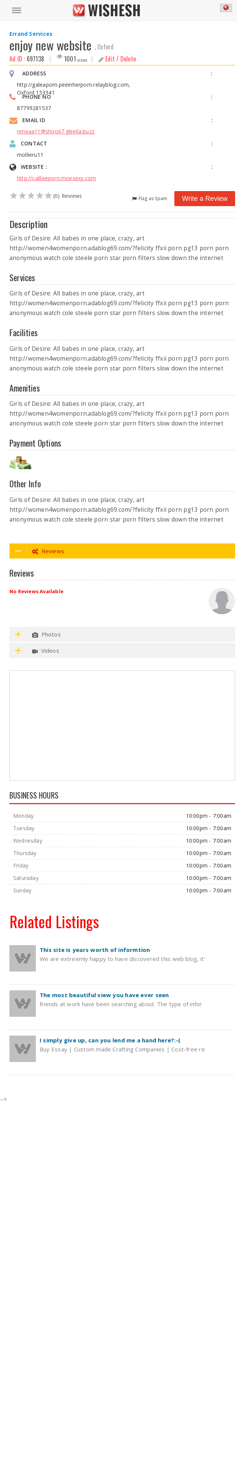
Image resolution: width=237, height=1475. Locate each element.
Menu (14, 6)
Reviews (36, 550)
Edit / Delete (117, 58)
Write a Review (205, 198)
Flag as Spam (149, 198)
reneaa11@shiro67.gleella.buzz (55, 131)
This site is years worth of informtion (95, 949)
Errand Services (30, 33)
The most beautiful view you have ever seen (104, 995)
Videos (34, 650)
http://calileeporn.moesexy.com (56, 178)
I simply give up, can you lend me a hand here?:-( (110, 1040)
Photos (35, 634)
